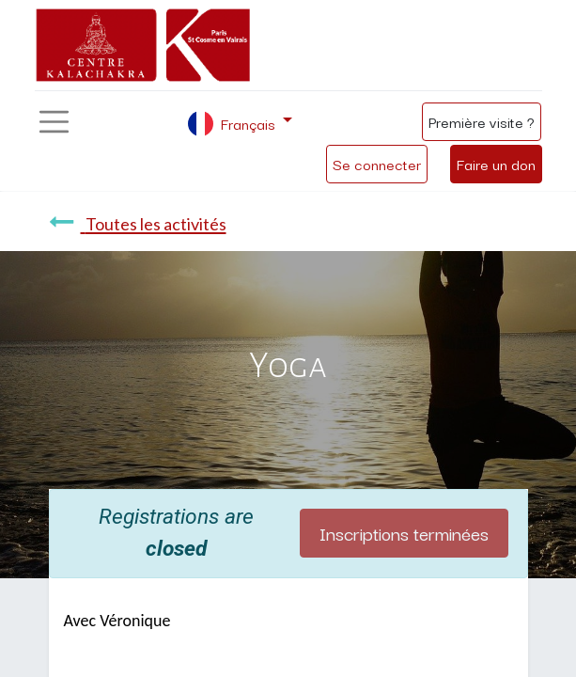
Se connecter (377, 163)
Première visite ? (481, 121)
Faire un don (496, 163)
